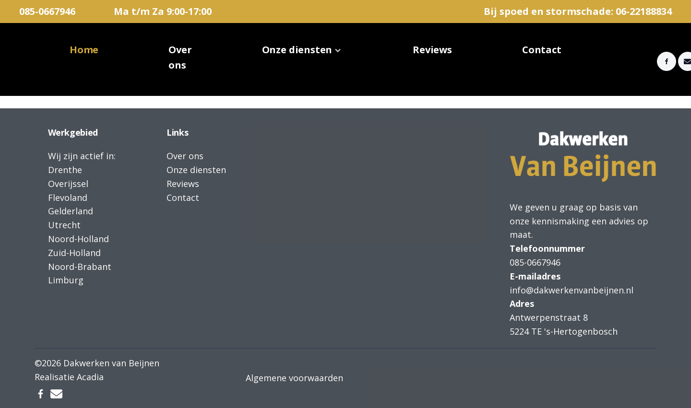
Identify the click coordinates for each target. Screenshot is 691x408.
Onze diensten (297, 49)
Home (84, 49)
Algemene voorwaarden (294, 378)
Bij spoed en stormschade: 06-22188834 (578, 11)
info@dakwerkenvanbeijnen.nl (571, 290)
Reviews (432, 49)
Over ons (179, 57)
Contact (541, 49)
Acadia (90, 377)
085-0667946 (47, 11)
